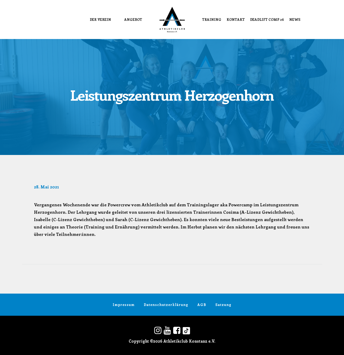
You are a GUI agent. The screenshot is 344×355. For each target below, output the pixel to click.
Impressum (123, 304)
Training (211, 19)
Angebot (133, 19)
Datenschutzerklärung (166, 304)
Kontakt (236, 19)
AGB (201, 304)
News (294, 19)
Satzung (223, 304)
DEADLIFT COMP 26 (267, 19)
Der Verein (100, 19)
